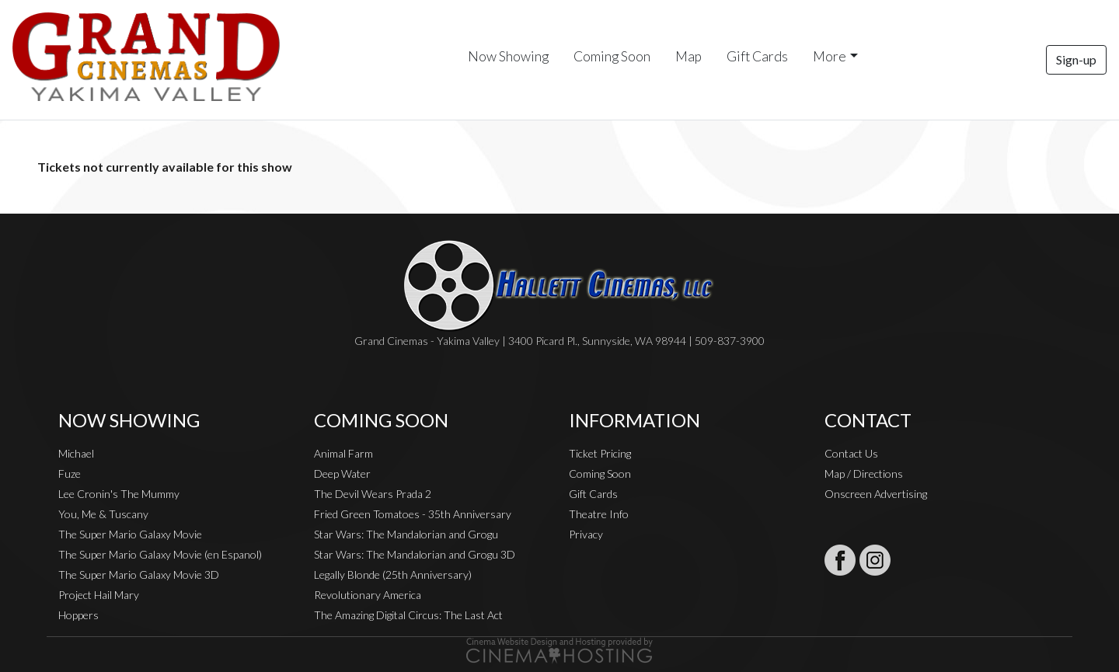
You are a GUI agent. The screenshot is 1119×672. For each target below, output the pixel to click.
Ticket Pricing (600, 453)
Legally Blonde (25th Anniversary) (393, 574)
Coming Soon (611, 56)
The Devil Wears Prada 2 (372, 493)
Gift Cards (757, 56)
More (829, 56)
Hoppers (78, 615)
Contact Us (851, 453)
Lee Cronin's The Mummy (119, 493)
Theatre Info (599, 514)
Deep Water (342, 473)
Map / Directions (863, 473)
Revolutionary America (367, 594)
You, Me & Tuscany (103, 514)
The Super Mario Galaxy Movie (130, 534)
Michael (76, 453)
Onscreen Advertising (875, 493)
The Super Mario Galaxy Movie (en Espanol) (160, 554)
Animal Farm (343, 453)
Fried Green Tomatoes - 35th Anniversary (412, 514)
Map (688, 56)
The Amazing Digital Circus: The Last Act (408, 615)
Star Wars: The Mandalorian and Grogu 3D (414, 554)
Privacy (586, 534)
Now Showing (508, 56)
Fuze (69, 473)
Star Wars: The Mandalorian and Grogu (406, 534)
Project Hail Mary (98, 594)
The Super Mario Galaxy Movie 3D (138, 574)
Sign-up (1076, 59)
